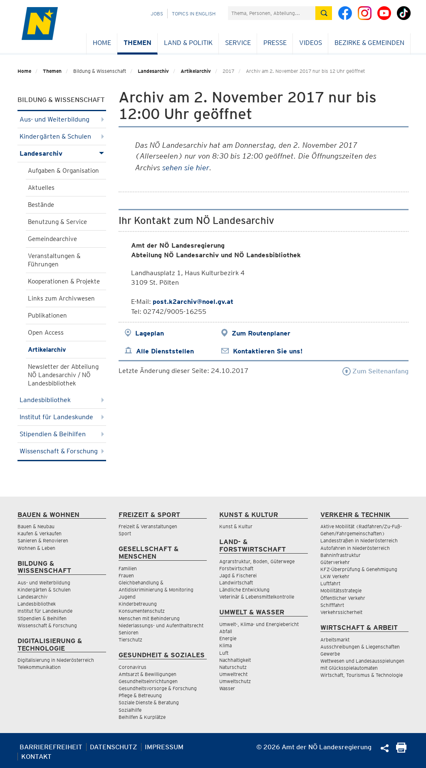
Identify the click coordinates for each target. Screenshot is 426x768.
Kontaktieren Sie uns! (267, 351)
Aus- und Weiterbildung (62, 119)
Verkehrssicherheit (341, 612)
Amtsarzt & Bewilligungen (147, 674)
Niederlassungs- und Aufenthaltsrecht (161, 625)
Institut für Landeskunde (62, 417)
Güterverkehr (335, 562)
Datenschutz (113, 747)
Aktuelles (41, 187)
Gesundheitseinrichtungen (148, 681)
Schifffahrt (332, 605)
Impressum (164, 747)
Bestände (41, 205)
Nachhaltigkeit (235, 660)
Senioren (129, 632)
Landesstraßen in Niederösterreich (359, 540)
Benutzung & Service (57, 222)
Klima (225, 645)
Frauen (126, 575)
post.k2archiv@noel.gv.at (193, 302)
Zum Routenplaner (261, 333)
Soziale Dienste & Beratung (149, 702)
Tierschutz (130, 639)
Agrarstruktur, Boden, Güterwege (257, 561)
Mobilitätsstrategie (341, 590)
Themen (137, 43)
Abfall (225, 631)
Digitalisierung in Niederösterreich (55, 660)
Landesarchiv (153, 71)
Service (238, 43)
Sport (125, 533)
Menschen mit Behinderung (149, 618)
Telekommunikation (39, 667)
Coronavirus (132, 667)
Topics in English (193, 13)
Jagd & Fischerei (238, 575)
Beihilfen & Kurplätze (142, 717)
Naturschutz (233, 667)
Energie (227, 638)
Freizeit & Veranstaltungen (148, 526)
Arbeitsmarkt (334, 639)
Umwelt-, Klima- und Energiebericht (259, 624)
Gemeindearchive (52, 239)
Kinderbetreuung (138, 604)
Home (102, 43)
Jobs (157, 13)
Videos (310, 43)
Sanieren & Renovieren (42, 540)
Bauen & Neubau (35, 526)
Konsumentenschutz (142, 611)
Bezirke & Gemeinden (369, 43)
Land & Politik (188, 43)
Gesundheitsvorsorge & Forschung (158, 688)
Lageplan (149, 333)
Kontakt (36, 757)
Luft (223, 653)
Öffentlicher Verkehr (342, 598)
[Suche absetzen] (323, 13)
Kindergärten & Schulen (62, 136)
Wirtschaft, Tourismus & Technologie (361, 675)
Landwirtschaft (236, 582)
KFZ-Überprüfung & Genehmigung (358, 569)
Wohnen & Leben (36, 548)
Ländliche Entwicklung (244, 590)
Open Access (46, 332)
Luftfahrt (330, 583)
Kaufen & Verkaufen (39, 533)
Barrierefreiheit (51, 747)
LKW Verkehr (334, 576)
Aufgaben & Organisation (63, 170)
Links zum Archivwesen (61, 298)
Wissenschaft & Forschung (62, 451)
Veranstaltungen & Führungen (54, 260)
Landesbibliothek (62, 400)
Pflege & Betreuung (140, 695)
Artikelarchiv (196, 71)
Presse (275, 43)
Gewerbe (330, 654)
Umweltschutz (235, 681)
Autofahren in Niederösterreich (355, 548)
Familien (128, 568)
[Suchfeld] (271, 13)
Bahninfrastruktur (340, 555)
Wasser (227, 688)
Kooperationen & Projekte (64, 281)
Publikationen (47, 315)
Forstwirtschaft (236, 568)
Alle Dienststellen (165, 351)
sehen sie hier (185, 167)
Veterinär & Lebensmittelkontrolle (256, 597)
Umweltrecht (233, 674)
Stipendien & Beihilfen (62, 434)
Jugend (127, 597)
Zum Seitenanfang (375, 371)
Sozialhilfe (130, 710)
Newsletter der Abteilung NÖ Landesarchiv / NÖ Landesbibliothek (63, 375)
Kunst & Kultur (236, 526)
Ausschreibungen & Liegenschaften (360, 647)
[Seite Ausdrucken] (401, 750)
